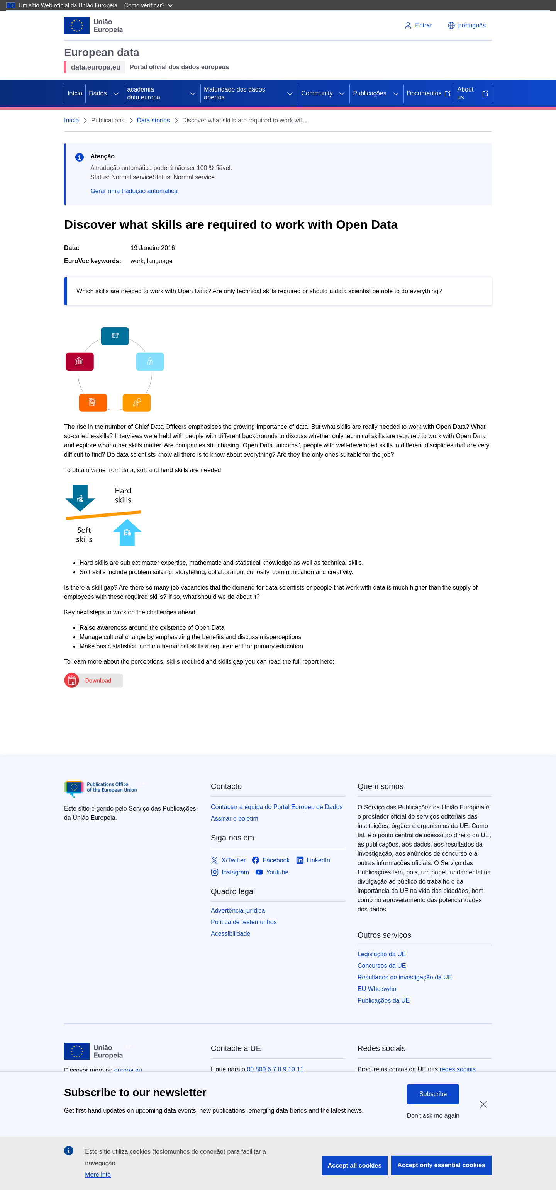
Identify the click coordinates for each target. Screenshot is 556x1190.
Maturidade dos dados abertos (234, 93)
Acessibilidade (230, 933)
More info (98, 1174)
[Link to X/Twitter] (228, 860)
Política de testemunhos (244, 922)
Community (316, 93)
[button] (466, 25)
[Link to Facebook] (271, 860)
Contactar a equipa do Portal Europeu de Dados (277, 807)
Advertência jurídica (238, 910)
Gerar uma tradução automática (134, 191)
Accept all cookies (355, 1165)
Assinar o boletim (234, 818)
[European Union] (93, 25)
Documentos (429, 93)
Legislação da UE (382, 954)
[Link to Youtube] (271, 872)
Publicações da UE (384, 1000)
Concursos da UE (382, 965)
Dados (98, 93)
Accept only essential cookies (441, 1165)
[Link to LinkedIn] (313, 860)
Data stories (153, 120)
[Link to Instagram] (230, 872)
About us (472, 93)
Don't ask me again (433, 1115)
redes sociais (458, 1069)
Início (75, 93)
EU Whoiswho (377, 989)
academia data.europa (143, 93)
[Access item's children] (116, 93)
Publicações (369, 93)
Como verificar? (148, 5)
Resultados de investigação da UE (405, 977)
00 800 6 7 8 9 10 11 (275, 1069)
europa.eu (128, 1070)
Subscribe (433, 1094)
